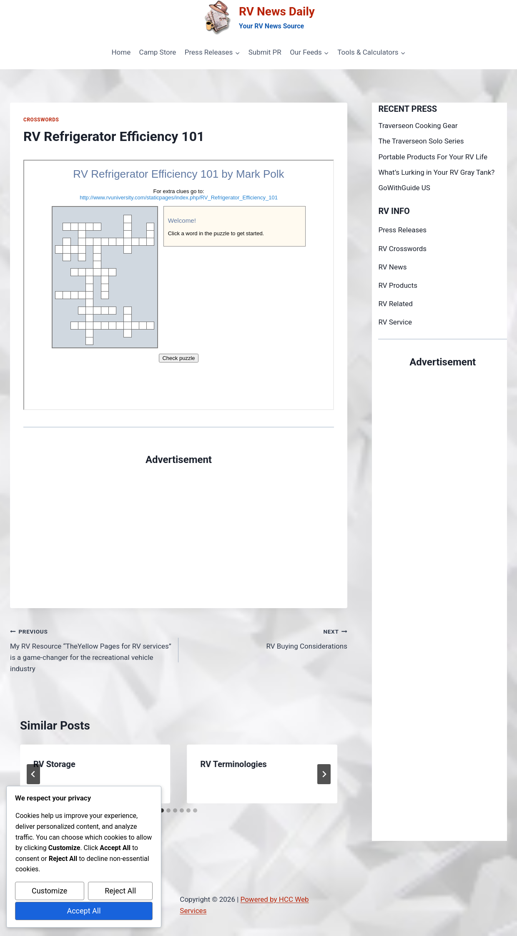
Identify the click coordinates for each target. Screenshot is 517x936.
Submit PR (264, 52)
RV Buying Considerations (266, 638)
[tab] (162, 810)
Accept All (83, 910)
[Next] (324, 774)
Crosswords (41, 120)
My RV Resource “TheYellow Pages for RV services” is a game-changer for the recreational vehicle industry (90, 649)
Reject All (120, 890)
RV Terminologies (233, 764)
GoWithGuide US (404, 188)
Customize (49, 890)
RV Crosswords (402, 248)
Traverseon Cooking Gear (417, 125)
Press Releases (402, 230)
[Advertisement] (178, 525)
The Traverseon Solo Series (421, 141)
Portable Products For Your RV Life (432, 157)
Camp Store (157, 52)
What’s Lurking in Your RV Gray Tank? (436, 172)
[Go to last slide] (33, 774)
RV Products (397, 285)
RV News (392, 267)
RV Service (395, 322)
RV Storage (54, 764)
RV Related (395, 303)
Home (121, 52)
